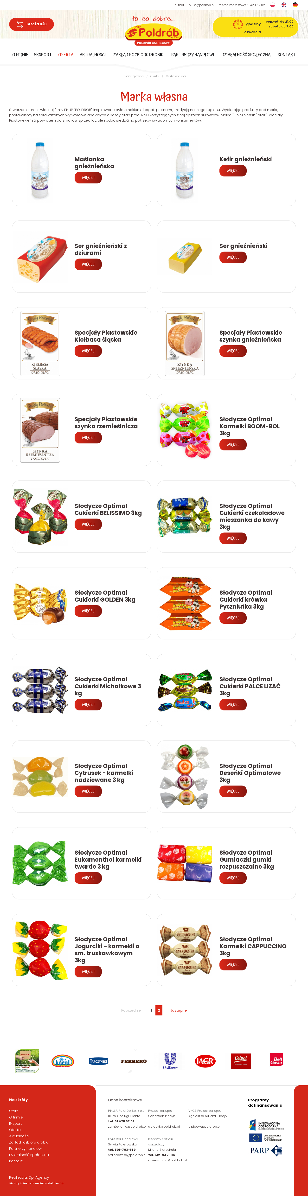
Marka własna (176, 76)
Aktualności (93, 54)
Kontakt (287, 54)
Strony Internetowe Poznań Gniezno (36, 1183)
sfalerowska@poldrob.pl (127, 1155)
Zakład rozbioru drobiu (138, 54)
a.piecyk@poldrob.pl (204, 1126)
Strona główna (133, 76)
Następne (178, 1010)
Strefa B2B (31, 24)
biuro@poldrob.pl (201, 5)
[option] (28, 1061)
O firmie (20, 54)
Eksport (43, 54)
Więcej (88, 177)
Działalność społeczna (246, 54)
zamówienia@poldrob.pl (127, 1126)
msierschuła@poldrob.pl (167, 1160)
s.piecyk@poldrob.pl (164, 1126)
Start (13, 1110)
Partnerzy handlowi (192, 54)
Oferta (65, 54)
